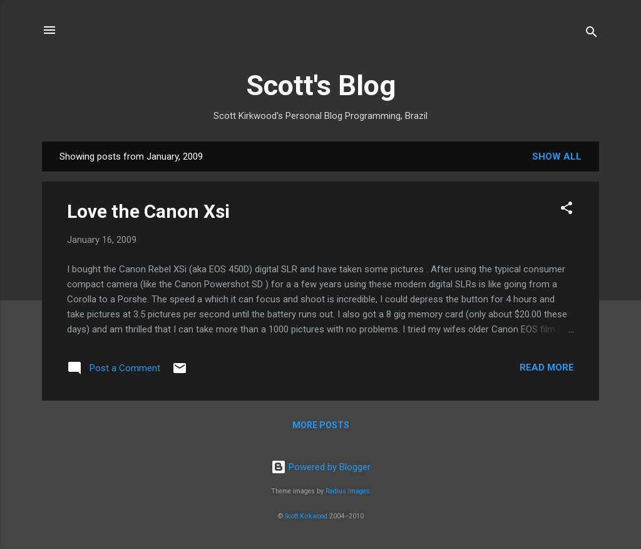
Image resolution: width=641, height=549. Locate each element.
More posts (320, 425)
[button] (566, 210)
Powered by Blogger (321, 467)
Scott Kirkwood (306, 516)
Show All (557, 156)
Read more (547, 367)
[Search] (591, 34)
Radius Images (348, 491)
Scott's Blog (321, 85)
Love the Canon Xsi (148, 211)
